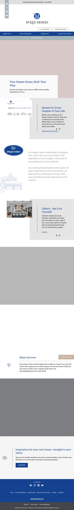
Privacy (26, 504)
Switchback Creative (53, 508)
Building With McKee (65, 33)
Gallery (45, 232)
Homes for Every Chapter (50, 131)
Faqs (11, 492)
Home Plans (7, 33)
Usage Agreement (44, 504)
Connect (61, 492)
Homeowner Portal (61, 29)
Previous (57, 129)
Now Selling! (48, 2)
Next (60, 129)
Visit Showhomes (20, 492)
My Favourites (44, 29)
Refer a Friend (66, 357)
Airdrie (54, 492)
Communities (45, 33)
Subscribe (21, 465)
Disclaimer (34, 504)
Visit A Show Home (37, 38)
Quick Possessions (26, 33)
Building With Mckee (43, 492)
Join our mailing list (37, 499)
